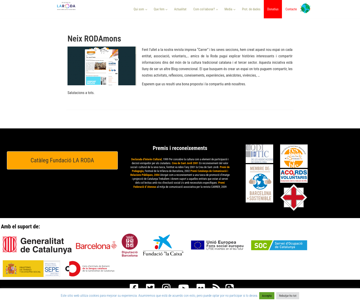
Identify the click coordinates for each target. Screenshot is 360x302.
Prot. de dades (251, 9)
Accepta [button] (267, 295)
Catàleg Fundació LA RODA (62, 160)
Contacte (291, 9)
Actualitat (180, 9)
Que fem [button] (161, 9)
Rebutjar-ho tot (287, 295)
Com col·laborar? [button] (205, 9)
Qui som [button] (140, 9)
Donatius (272, 9)
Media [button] (230, 9)
